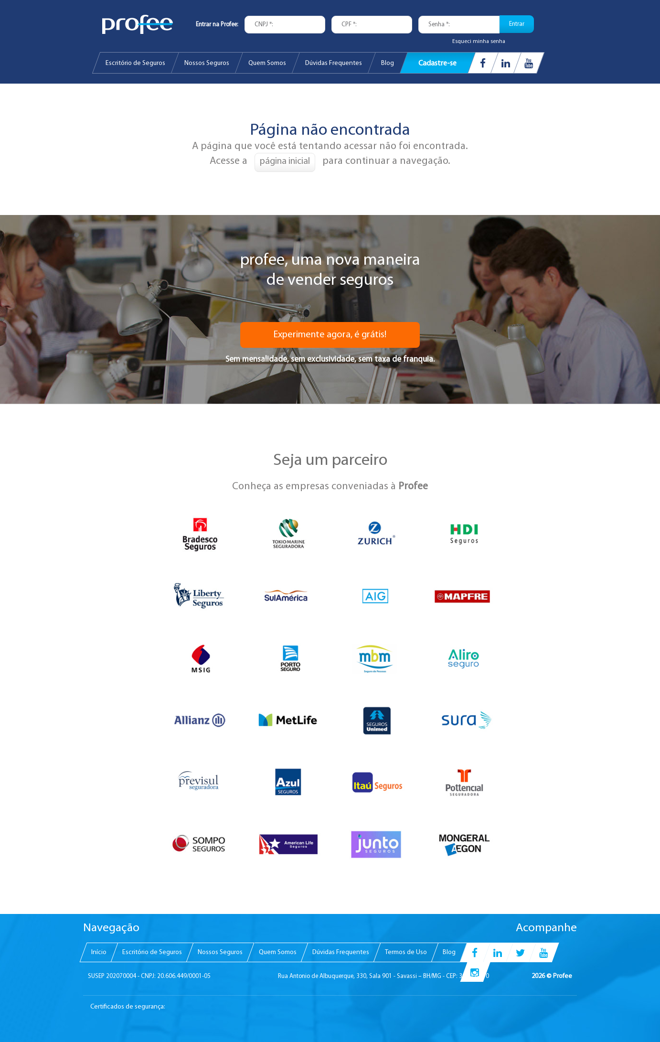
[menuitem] (135, 63)
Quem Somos (267, 63)
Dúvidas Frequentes (333, 63)
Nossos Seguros (206, 63)
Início (98, 952)
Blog (387, 63)
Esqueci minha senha (478, 41)
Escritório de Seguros (135, 63)
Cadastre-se (437, 64)
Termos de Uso (406, 952)
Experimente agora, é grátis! (330, 335)
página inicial (285, 161)
